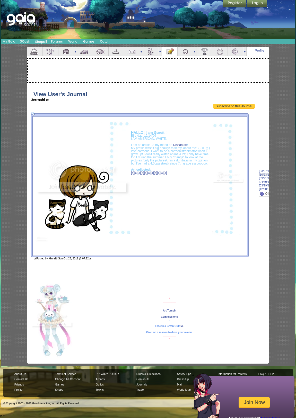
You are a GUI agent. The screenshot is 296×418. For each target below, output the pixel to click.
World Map (184, 389)
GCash (25, 41)
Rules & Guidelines (148, 373)
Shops (41, 41)
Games (88, 41)
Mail (132, 51)
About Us (20, 373)
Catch (105, 41)
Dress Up (183, 379)
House (66, 51)
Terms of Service (65, 373)
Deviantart (180, 145)
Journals (141, 384)
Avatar (50, 51)
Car (85, 51)
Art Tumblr (169, 310)
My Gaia (9, 41)
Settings (235, 51)
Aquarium (100, 51)
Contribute (143, 379)
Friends (151, 51)
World (72, 41)
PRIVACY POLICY (107, 373)
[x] (132, 173)
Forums (57, 41)
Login (257, 4)
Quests (185, 51)
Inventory (116, 51)
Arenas (100, 379)
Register (235, 4)
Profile (259, 50)
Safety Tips (184, 373)
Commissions (169, 316)
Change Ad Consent (68, 379)
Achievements (204, 51)
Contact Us (21, 379)
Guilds (100, 384)
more (75, 51)
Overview (34, 51)
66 (181, 326)
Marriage (220, 51)
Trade (140, 389)
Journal (169, 51)
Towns (100, 389)
